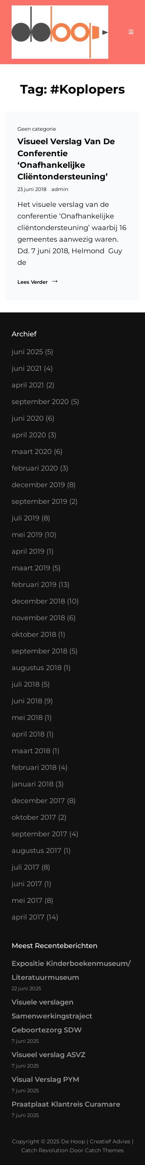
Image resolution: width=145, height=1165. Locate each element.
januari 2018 (32, 784)
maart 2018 (31, 751)
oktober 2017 (34, 817)
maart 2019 (31, 568)
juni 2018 (27, 701)
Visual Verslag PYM (45, 1079)
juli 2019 (25, 518)
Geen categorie (36, 129)
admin (59, 189)
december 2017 (38, 801)
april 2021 (28, 385)
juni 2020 (28, 418)
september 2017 (39, 834)
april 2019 (28, 551)
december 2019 (38, 485)
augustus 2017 (36, 850)
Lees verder (38, 281)
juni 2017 (27, 884)
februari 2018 (34, 767)
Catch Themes (104, 1150)
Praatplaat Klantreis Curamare (66, 1104)
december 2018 (38, 601)
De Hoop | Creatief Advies (95, 1141)
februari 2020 (35, 468)
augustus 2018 (36, 668)
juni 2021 (27, 368)
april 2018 (28, 734)
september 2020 (40, 401)
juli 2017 (25, 867)
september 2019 (39, 501)
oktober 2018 (34, 634)
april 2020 (29, 435)
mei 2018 (27, 717)
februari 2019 (34, 584)
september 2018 (39, 651)
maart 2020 (32, 451)
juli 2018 (25, 684)
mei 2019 (27, 534)
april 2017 (28, 917)
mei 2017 (27, 900)
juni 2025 (27, 352)
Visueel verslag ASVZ (48, 1055)
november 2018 (38, 618)
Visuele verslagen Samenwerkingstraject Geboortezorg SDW (52, 1016)
